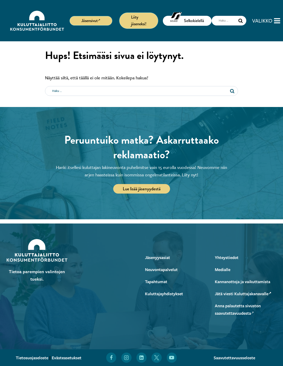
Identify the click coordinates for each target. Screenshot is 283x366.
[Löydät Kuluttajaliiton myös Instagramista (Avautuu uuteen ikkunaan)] (126, 358)
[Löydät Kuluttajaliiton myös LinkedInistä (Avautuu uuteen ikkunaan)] (141, 358)
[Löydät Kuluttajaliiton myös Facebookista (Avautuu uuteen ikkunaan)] (111, 358)
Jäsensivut (90, 20)
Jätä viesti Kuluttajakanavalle (245, 293)
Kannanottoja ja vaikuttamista (245, 281)
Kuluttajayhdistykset (165, 293)
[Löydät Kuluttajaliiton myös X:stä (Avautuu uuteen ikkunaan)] (157, 358)
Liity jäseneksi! (138, 20)
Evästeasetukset (68, 357)
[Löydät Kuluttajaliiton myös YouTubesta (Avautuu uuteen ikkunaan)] (172, 358)
